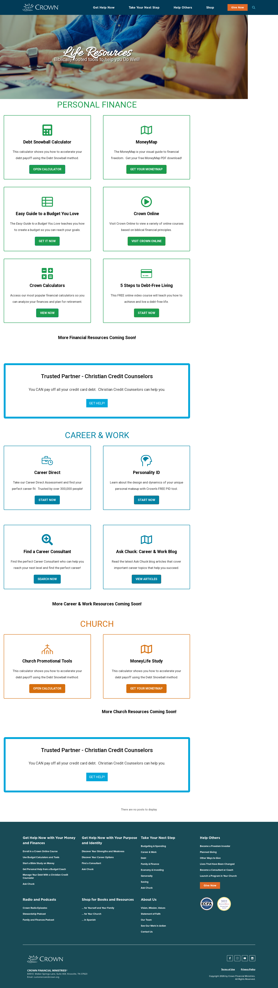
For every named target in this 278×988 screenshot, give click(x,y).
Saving (145, 881)
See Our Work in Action (153, 925)
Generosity (147, 875)
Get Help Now (104, 7)
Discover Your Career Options (98, 857)
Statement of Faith (151, 913)
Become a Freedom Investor (215, 846)
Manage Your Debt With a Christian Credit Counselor (45, 876)
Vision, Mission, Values (153, 907)
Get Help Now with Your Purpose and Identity (109, 840)
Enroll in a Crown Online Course (40, 851)
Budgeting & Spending (153, 846)
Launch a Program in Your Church (218, 875)
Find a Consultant (91, 863)
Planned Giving (208, 852)
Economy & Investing (152, 870)
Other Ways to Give (210, 858)
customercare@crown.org (46, 977)
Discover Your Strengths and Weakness (103, 851)
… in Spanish (89, 919)
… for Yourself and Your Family (98, 907)
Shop (210, 7)
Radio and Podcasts (39, 899)
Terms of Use (228, 969)
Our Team (146, 919)
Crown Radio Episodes (35, 907)
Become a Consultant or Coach (216, 870)
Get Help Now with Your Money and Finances (49, 840)
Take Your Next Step (144, 7)
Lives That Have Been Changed (217, 864)
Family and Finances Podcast (38, 919)
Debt (143, 858)
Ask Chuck (28, 883)
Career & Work (149, 852)
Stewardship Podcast (34, 913)
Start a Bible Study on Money (38, 863)
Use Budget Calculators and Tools (41, 857)
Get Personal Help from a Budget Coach (44, 869)
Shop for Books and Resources (108, 899)
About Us (149, 899)
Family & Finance (150, 864)
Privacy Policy (248, 969)
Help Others (183, 7)
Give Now (237, 7)
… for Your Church (91, 913)
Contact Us (147, 931)
